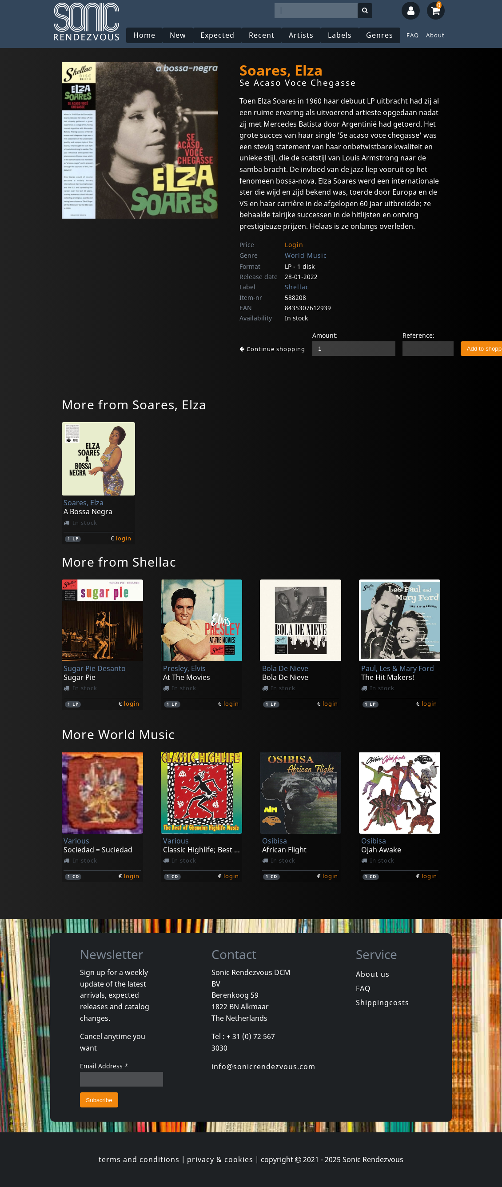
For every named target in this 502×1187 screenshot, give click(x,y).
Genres (379, 35)
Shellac (297, 287)
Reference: (418, 335)
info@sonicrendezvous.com (263, 1066)
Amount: (325, 335)
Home (144, 35)
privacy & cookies (220, 1159)
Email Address (104, 1066)
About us (373, 974)
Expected (217, 35)
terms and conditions (139, 1159)
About (435, 35)
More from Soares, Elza (134, 404)
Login (294, 244)
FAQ (412, 35)
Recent (262, 35)
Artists (301, 35)
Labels (340, 35)
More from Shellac (119, 561)
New (178, 35)
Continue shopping (272, 349)
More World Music (118, 734)
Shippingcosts (382, 1002)
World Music (306, 255)
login (123, 538)
